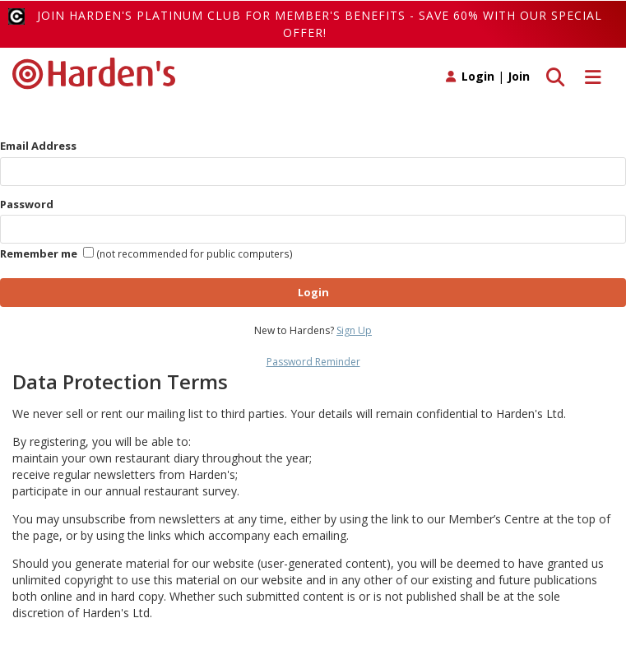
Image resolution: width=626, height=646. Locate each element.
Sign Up (354, 330)
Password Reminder (313, 362)
